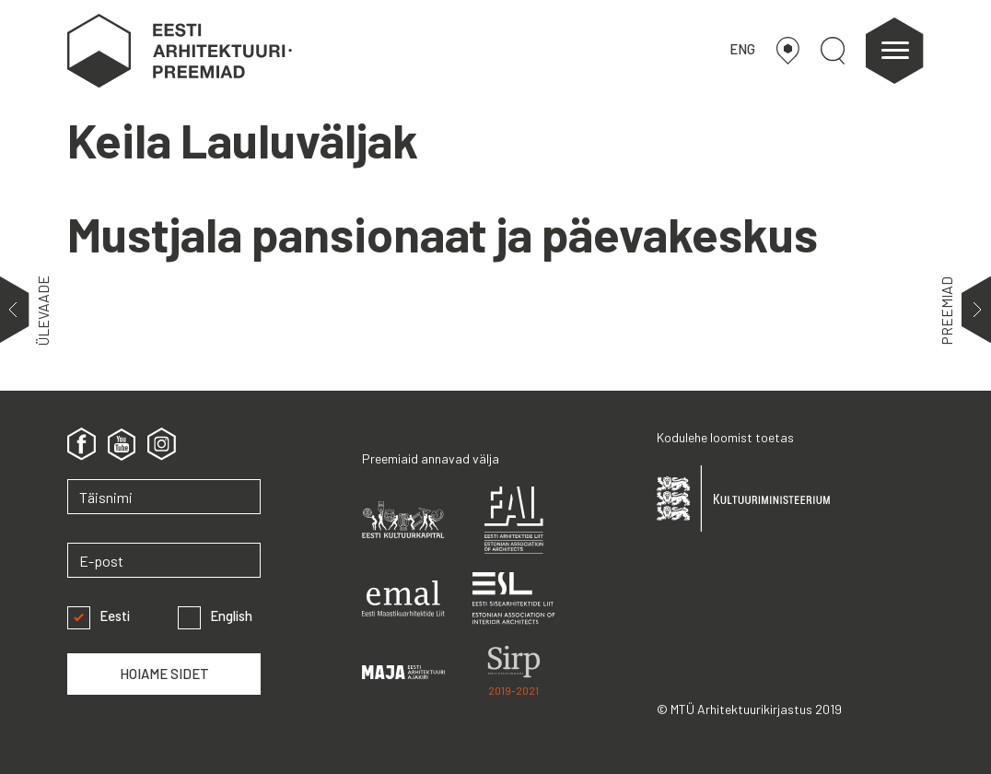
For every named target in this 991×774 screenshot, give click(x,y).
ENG (742, 49)
